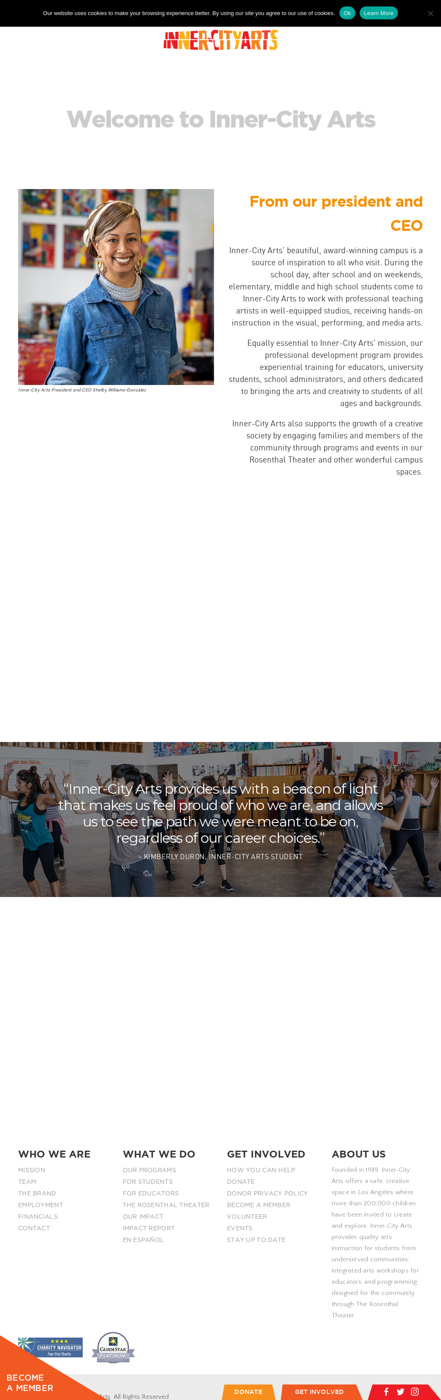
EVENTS (240, 1228)
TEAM (27, 1181)
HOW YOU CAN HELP (261, 1170)
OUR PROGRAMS (149, 1170)
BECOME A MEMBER (258, 1204)
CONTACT (34, 1228)
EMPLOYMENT (40, 1204)
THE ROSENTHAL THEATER (166, 1204)
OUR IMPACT (143, 1216)
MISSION (31, 1170)
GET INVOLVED (319, 1391)
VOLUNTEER (247, 1216)
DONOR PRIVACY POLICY (267, 1193)
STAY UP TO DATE (256, 1239)
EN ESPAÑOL (144, 1239)
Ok (347, 13)
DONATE (241, 1181)
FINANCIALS (38, 1216)
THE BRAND (37, 1193)
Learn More (379, 13)
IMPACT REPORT (149, 1228)
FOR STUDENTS (148, 1181)
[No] (430, 13)
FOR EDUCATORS (151, 1193)
